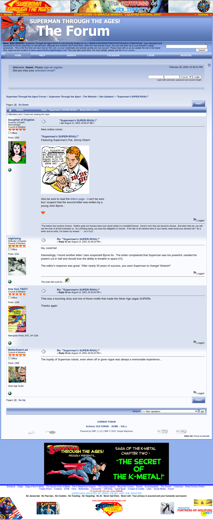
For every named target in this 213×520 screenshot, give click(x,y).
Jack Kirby (88, 231)
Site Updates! (106, 96)
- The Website (73, 96)
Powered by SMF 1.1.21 (91, 431)
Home (18, 55)
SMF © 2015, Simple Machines (118, 431)
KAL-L (124, 426)
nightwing (14, 238)
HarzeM (206, 436)
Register (186, 55)
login (46, 67)
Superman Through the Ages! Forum (26, 96)
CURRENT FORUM (106, 422)
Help (42, 55)
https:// (112, 43)
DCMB (114, 426)
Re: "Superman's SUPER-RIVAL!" (78, 239)
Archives (90, 426)
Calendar (113, 55)
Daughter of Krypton (21, 119)
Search (71, 55)
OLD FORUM (102, 426)
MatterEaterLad (18, 349)
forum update (128, 50)
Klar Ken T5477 (18, 289)
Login (150, 55)
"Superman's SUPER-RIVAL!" (132, 96)
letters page (78, 198)
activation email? (45, 70)
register (57, 67)
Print (199, 104)
